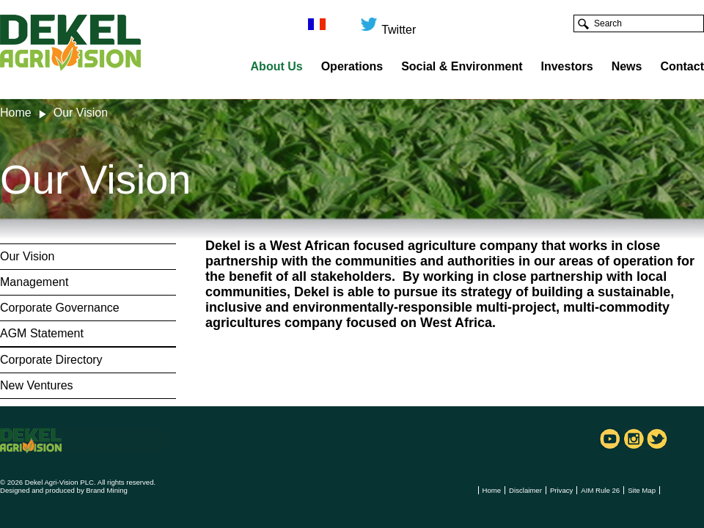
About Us (277, 66)
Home (16, 112)
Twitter (387, 24)
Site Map (642, 490)
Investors (567, 66)
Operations (352, 66)
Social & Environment (461, 66)
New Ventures (36, 385)
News (627, 66)
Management (34, 282)
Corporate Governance (60, 307)
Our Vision (27, 256)
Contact (682, 66)
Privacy (561, 490)
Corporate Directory (51, 359)
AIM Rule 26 (600, 490)
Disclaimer (525, 490)
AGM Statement (42, 333)
